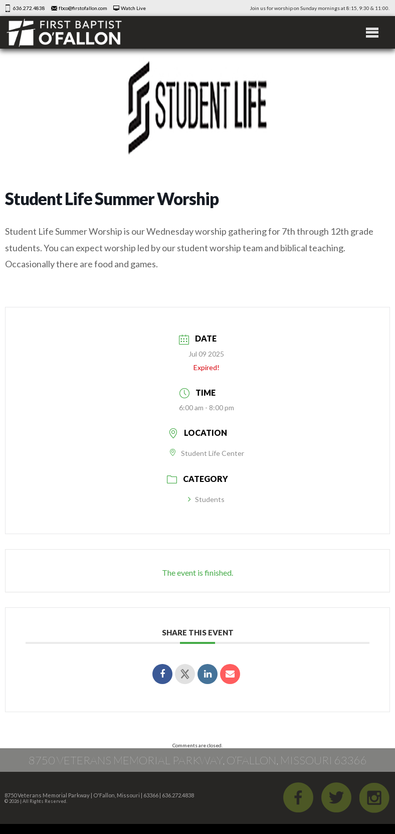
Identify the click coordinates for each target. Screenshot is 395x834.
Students (206, 499)
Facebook (298, 797)
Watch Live (133, 8)
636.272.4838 (29, 8)
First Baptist (64, 32)
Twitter (336, 797)
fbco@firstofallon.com (83, 8)
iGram (374, 797)
